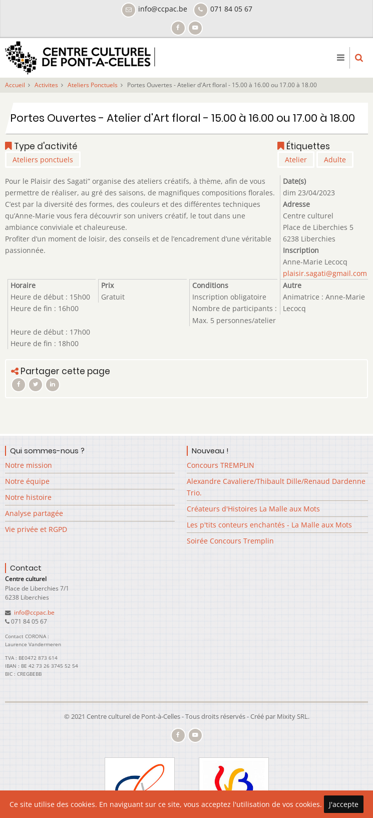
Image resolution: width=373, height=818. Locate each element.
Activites (46, 85)
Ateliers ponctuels (43, 159)
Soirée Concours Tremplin (230, 541)
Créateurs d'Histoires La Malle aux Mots (253, 508)
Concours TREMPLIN (220, 465)
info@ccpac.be (34, 612)
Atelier (296, 159)
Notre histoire (28, 497)
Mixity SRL (292, 716)
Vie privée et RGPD (36, 529)
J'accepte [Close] (343, 804)
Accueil (15, 85)
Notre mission (28, 465)
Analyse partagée (34, 513)
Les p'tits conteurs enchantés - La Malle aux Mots (269, 524)
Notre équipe (27, 481)
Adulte (335, 159)
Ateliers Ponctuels (93, 85)
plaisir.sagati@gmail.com (325, 273)
